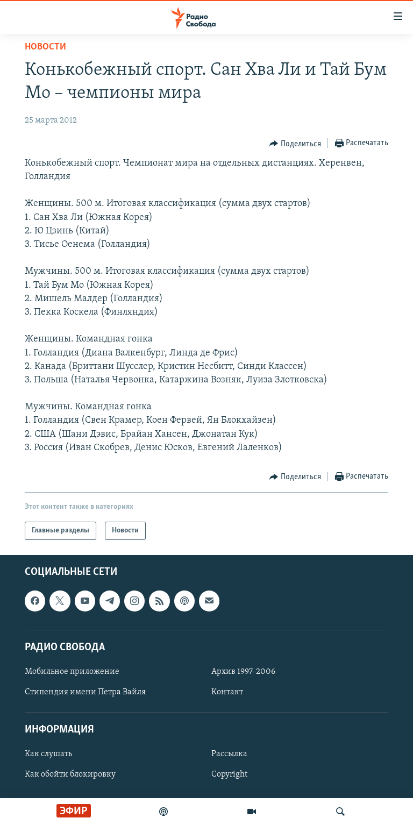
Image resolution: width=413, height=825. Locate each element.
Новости (45, 47)
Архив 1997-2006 (243, 671)
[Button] (295, 144)
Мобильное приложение (72, 671)
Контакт (227, 692)
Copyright (229, 775)
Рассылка (229, 754)
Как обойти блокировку (70, 775)
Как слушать (48, 754)
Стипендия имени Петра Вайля (85, 692)
